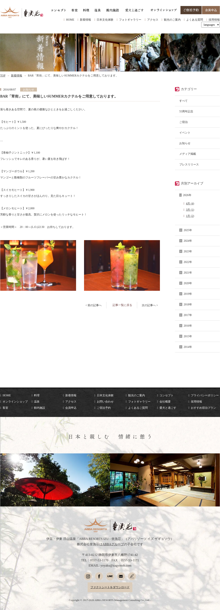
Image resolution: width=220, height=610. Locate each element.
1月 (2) (190, 215)
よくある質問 (194, 19)
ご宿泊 (183, 122)
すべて (183, 100)
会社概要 (165, 401)
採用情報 (214, 19)
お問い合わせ (105, 401)
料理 (37, 395)
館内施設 (39, 407)
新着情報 (85, 19)
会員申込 (70, 407)
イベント (184, 132)
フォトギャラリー (130, 19)
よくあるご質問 (138, 407)
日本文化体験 (105, 19)
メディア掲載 (187, 153)
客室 (5, 407)
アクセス (152, 19)
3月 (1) (190, 209)
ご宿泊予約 (104, 407)
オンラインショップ (15, 401)
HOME (70, 19)
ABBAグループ (113, 544)
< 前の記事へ (93, 305)
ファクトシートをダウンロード (110, 587)
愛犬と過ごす (168, 407)
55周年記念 (186, 111)
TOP (2, 75)
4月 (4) (190, 203)
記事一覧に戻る (122, 305)
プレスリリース (189, 164)
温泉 (37, 401)
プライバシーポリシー (205, 395)
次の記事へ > (150, 305)
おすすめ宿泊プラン (203, 407)
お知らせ (184, 143)
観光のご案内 (172, 19)
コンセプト (166, 395)
